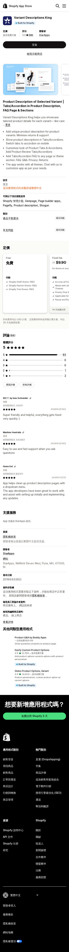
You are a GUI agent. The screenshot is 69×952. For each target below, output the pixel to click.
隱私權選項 (9, 941)
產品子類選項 (10, 218)
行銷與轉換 (9, 792)
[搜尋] (57, 6)
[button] (34, 641)
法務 (38, 870)
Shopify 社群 (10, 843)
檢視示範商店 (34, 53)
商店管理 (8, 799)
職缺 (38, 836)
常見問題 (8, 230)
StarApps (44, 35)
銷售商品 (8, 772)
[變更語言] (24, 895)
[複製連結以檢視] (30, 398)
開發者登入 (9, 905)
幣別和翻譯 (42, 806)
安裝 (34, 44)
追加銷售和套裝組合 (47, 779)
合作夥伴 (41, 857)
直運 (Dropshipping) (48, 759)
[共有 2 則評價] (65, 375)
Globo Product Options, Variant (32, 671)
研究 (5, 850)
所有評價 (27, 384)
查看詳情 (8, 622)
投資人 (39, 843)
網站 (5, 558)
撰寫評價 (10, 384)
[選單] (64, 6)
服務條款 (8, 914)
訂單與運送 (9, 779)
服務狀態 (41, 877)
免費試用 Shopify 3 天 (34, 716)
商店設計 (8, 786)
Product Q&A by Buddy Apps (30, 637)
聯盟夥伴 (41, 863)
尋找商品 (8, 765)
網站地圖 (8, 932)
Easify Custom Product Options (32, 650)
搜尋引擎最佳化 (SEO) (48, 792)
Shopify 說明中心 (13, 830)
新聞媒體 (41, 850)
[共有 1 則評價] (65, 370)
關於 (38, 830)
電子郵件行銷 (43, 786)
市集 (38, 765)
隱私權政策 (9, 536)
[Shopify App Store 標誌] (17, 5)
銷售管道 (8, 759)
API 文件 (8, 836)
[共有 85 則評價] (64, 354)
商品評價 (41, 772)
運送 (38, 799)
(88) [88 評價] (31, 35)
